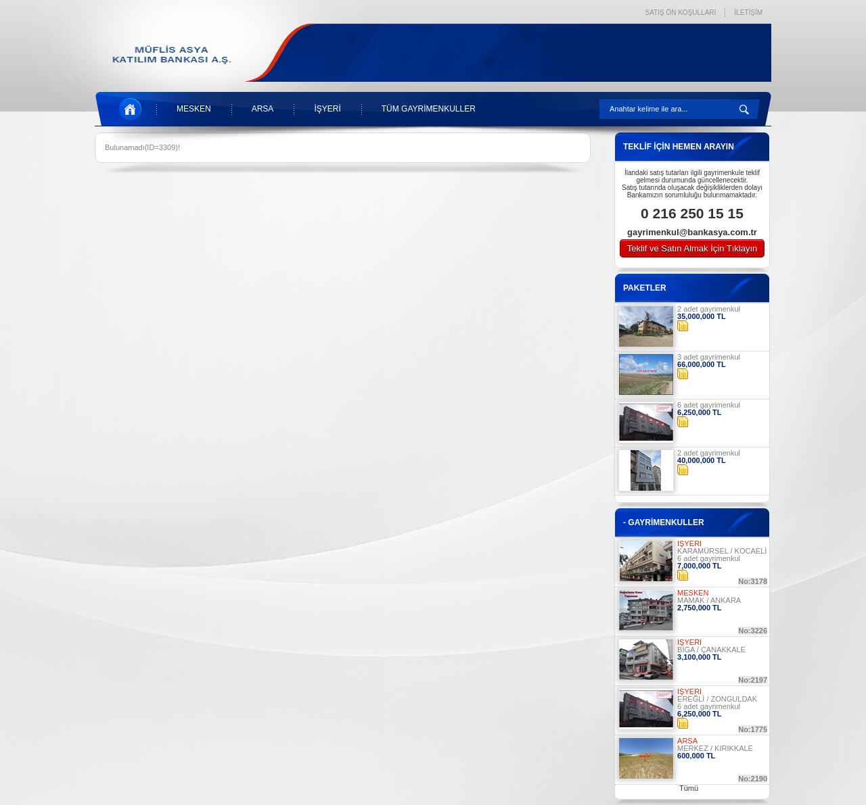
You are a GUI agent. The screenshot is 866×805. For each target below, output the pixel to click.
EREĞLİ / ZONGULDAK (717, 699)
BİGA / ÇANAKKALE (711, 649)
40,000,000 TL (701, 460)
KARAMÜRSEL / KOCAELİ (722, 551)
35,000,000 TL (701, 316)
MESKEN (194, 109)
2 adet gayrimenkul (708, 309)
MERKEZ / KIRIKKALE (715, 748)
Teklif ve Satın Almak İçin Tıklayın (692, 248)
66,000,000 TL (701, 364)
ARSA (263, 109)
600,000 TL (696, 756)
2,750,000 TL (699, 608)
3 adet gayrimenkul (708, 357)
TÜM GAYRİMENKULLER (429, 109)
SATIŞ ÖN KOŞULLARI (680, 12)
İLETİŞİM (748, 12)
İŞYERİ (327, 109)
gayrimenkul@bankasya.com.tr (692, 232)
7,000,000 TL (699, 566)
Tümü (688, 788)
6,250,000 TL (699, 412)
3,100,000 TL (699, 657)
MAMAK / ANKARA (709, 600)
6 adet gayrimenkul (708, 405)
